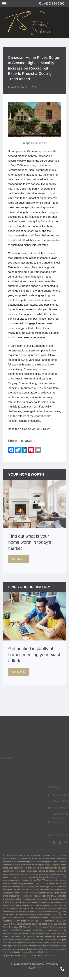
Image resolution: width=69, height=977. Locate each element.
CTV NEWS (44, 428)
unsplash (41, 143)
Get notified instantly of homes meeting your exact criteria (34, 654)
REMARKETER (34, 968)
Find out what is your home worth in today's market (29, 542)
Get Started (18, 559)
